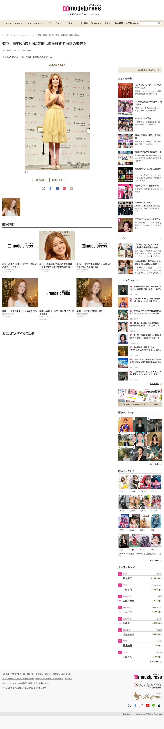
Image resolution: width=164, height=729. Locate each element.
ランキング (96, 23)
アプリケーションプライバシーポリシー (18, 679)
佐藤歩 (126, 623)
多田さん (127, 657)
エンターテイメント (34, 23)
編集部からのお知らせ (62, 674)
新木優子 (127, 578)
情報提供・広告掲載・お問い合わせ (49, 679)
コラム (49, 23)
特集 (86, 23)
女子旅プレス (132, 23)
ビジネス (68, 23)
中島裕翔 (127, 589)
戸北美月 (127, 645)
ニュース (7, 23)
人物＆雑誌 (118, 23)
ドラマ (107, 23)
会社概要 (5, 674)
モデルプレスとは (18, 674)
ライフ (58, 23)
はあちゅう (128, 634)
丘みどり (127, 612)
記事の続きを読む (57, 65)
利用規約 (30, 674)
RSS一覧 (68, 679)
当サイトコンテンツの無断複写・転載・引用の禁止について (25, 683)
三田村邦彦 (128, 601)
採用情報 (47, 674)
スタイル (18, 23)
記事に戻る (57, 180)
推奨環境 (39, 674)
